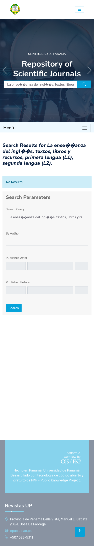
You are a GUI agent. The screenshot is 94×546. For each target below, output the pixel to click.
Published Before (17, 282)
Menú (8, 127)
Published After (16, 258)
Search (14, 308)
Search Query (15, 209)
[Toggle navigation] (85, 128)
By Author (13, 233)
